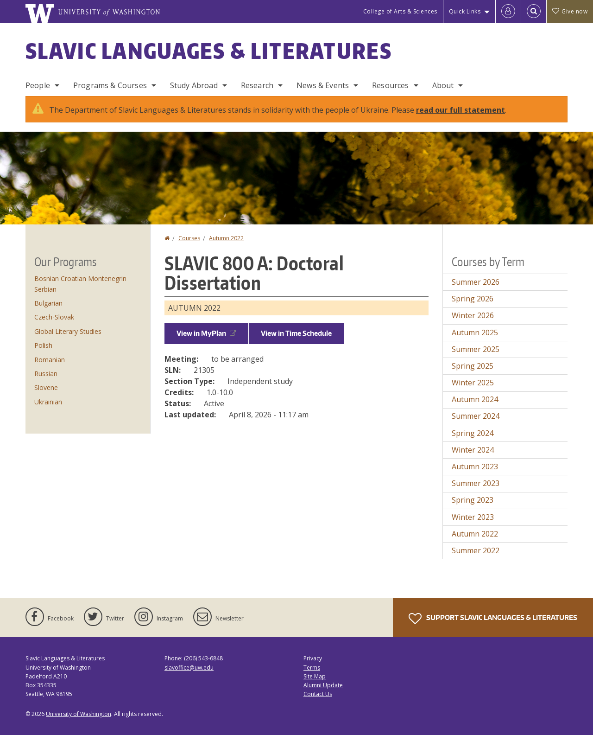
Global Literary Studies (67, 331)
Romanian (49, 359)
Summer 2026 (475, 282)
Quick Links (465, 11)
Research (257, 85)
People (37, 85)
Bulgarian (48, 303)
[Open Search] (533, 11)
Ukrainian (48, 401)
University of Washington (78, 714)
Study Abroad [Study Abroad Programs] (194, 85)
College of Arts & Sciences (400, 11)
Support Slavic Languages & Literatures (493, 618)
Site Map (314, 676)
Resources (390, 85)
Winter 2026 (473, 315)
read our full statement (460, 110)
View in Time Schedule (296, 333)
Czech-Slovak (54, 317)
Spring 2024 (472, 433)
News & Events (322, 85)
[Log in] (508, 11)
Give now (569, 11)
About (443, 85)
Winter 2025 (473, 382)
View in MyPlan (206, 333)
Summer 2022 (475, 550)
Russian (45, 373)
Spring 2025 (472, 366)
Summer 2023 (475, 483)
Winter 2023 (473, 517)
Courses (189, 238)
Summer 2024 (475, 416)
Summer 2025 (475, 349)
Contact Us (317, 694)
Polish (43, 345)
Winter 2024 (473, 450)
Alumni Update (323, 685)
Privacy (312, 658)
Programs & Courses (110, 85)
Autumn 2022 (226, 238)
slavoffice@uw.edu (189, 667)
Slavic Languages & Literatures (208, 50)
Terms (311, 667)
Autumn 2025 (475, 332)
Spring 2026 (472, 299)
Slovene (46, 387)
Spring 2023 (472, 500)
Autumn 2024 (475, 399)
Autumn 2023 (475, 466)
